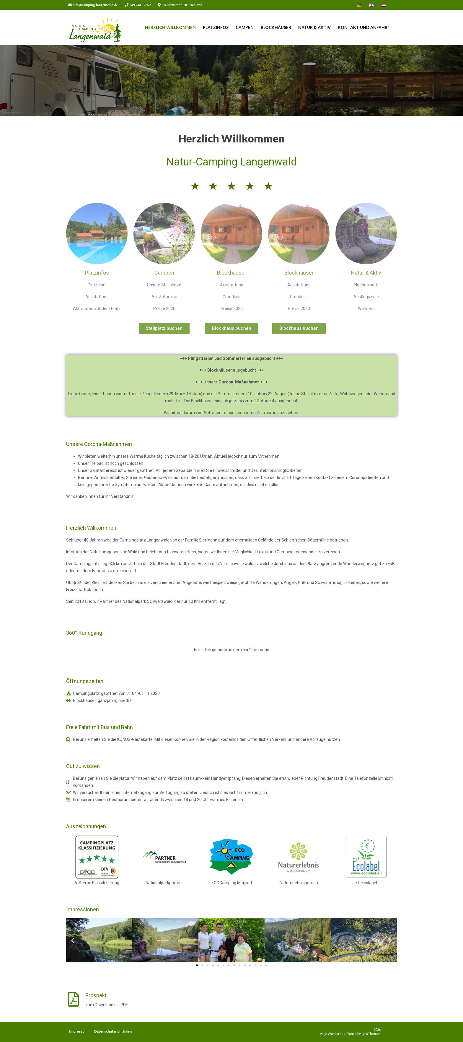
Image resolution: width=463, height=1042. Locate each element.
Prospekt (96, 995)
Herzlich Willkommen (170, 27)
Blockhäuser (276, 27)
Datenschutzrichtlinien (113, 1031)
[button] (197, 965)
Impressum (78, 1031)
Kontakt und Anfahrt (364, 27)
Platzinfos (216, 27)
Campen (245, 27)
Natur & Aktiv (314, 27)
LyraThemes (371, 1034)
